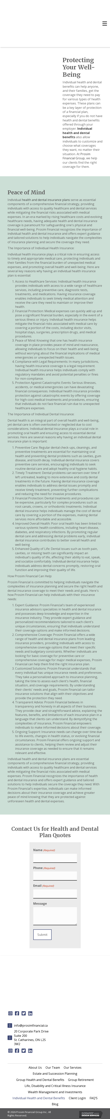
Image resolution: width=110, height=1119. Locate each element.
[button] (10, 1013)
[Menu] (105, 23)
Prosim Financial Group (76, 156)
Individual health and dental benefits (77, 132)
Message (40, 903)
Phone (44, 868)
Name (44, 850)
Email (43, 886)
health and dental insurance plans (46, 200)
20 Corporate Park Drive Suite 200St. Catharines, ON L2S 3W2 (31, 1037)
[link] (35, 1068)
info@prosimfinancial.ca (31, 1025)
